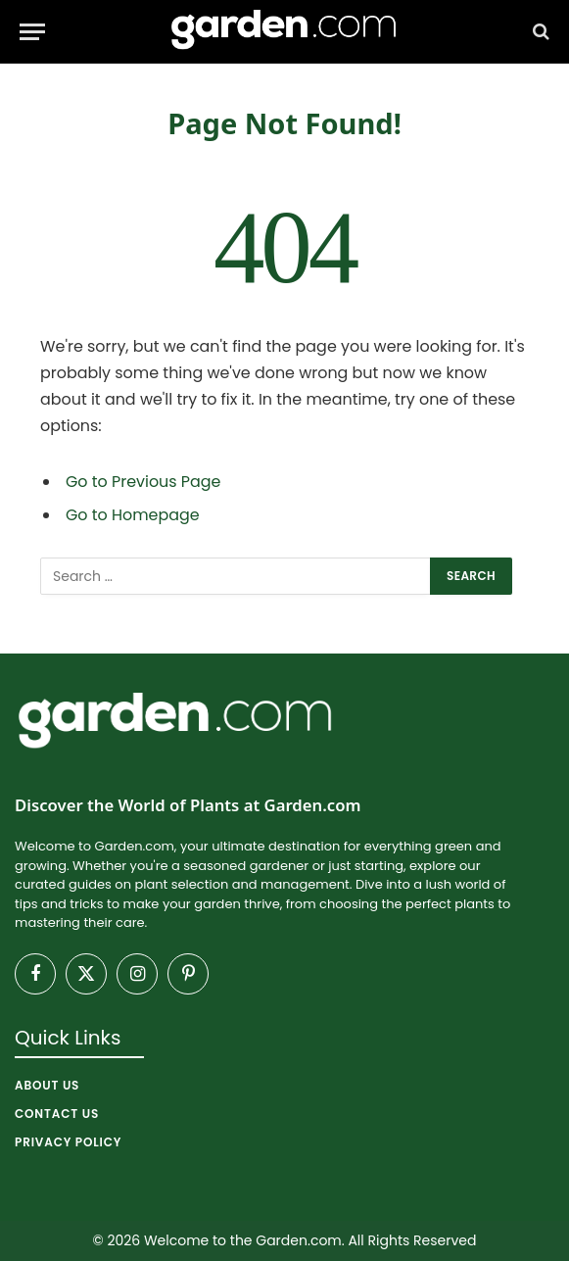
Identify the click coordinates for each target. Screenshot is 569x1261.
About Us (47, 1085)
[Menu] (32, 32)
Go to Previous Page (143, 481)
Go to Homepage (133, 515)
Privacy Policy (68, 1142)
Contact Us (57, 1113)
